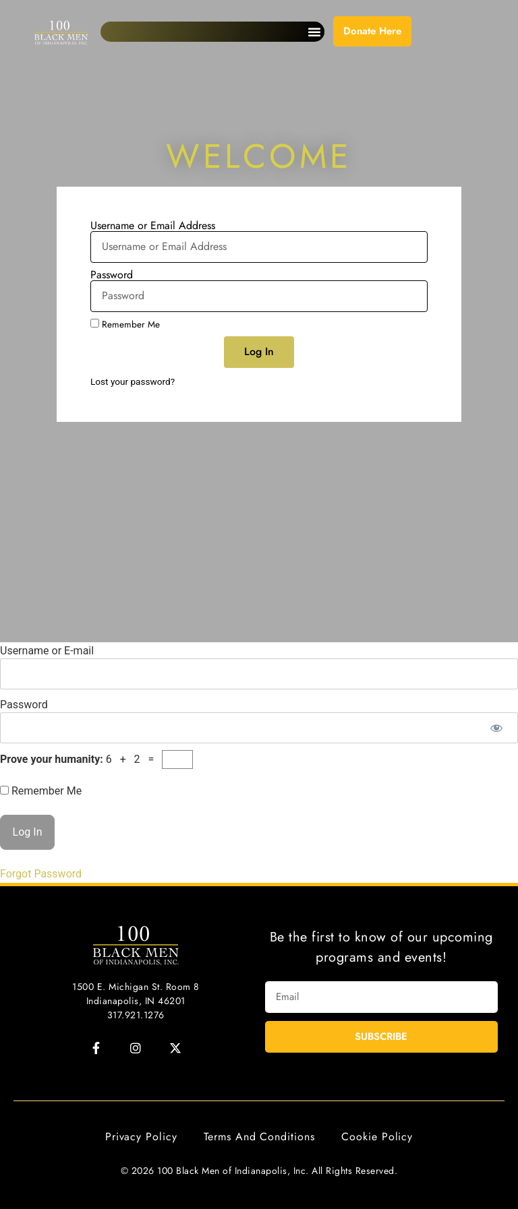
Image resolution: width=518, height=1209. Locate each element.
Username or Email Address (152, 225)
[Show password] (496, 727)
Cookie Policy (377, 1136)
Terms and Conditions (259, 1136)
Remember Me (125, 324)
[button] (314, 32)
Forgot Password (41, 873)
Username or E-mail (47, 650)
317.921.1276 (136, 1015)
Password (111, 275)
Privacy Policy (141, 1136)
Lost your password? (132, 381)
